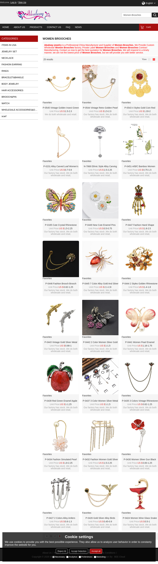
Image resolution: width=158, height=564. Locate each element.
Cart (148, 27)
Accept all (95, 551)
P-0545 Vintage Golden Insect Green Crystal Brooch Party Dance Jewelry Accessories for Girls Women (61, 107)
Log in (13, 2)
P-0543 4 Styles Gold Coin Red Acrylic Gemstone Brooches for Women (139, 107)
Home (5, 27)
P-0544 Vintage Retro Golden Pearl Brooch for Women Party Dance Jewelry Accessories (100, 107)
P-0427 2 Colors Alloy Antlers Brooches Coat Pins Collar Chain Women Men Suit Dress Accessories (61, 518)
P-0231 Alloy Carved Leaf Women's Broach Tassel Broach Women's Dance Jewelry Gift (60, 166)
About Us (19, 27)
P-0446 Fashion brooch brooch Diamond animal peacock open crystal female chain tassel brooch (61, 283)
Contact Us (54, 27)
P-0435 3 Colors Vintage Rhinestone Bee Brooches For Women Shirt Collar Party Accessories (140, 401)
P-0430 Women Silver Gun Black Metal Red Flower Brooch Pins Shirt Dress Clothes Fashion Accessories (139, 459)
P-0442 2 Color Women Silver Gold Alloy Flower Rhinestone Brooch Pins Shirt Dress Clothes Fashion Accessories (100, 342)
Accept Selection (78, 551)
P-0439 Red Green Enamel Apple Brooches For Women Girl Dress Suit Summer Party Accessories (60, 401)
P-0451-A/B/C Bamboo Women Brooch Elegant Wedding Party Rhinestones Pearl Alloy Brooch (139, 166)
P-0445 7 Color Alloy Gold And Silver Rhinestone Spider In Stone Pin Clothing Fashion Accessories (100, 283)
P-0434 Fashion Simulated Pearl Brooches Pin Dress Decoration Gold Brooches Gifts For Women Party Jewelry (61, 459)
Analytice (71, 557)
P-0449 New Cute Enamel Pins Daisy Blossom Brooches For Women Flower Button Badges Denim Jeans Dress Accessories (100, 225)
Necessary (58, 557)
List (149, 59)
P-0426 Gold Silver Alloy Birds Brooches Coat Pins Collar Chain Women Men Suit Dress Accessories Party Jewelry (100, 518)
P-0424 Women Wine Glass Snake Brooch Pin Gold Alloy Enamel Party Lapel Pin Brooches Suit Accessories (140, 518)
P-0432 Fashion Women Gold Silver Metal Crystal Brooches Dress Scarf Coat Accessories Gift (100, 459)
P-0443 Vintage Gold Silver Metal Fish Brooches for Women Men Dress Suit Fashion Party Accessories (61, 342)
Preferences (85, 557)
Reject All (62, 551)
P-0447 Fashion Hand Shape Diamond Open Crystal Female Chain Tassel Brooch (140, 225)
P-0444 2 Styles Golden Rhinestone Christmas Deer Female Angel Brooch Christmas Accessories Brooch (140, 283)
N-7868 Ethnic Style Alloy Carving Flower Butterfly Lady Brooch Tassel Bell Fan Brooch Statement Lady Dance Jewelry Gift (100, 166)
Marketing (100, 557)
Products (36, 27)
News (78, 27)
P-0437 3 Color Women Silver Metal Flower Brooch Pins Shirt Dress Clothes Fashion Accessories (100, 401)
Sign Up (22, 2)
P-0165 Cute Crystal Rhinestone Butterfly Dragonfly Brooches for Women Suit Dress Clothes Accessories (61, 225)
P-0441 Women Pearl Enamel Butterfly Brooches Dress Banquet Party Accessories (140, 342)
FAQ (68, 27)
